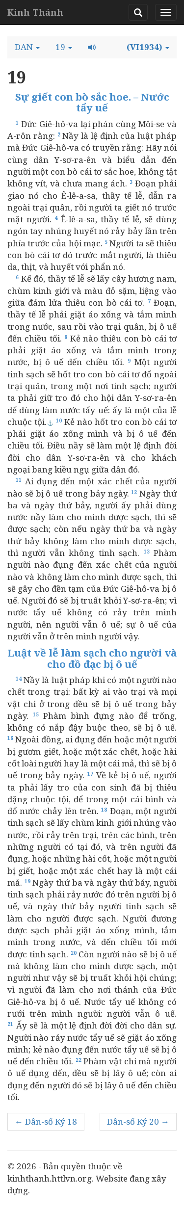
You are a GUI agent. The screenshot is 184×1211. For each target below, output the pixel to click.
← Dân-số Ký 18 (46, 1121)
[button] (27, 47)
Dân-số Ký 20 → (138, 1121)
